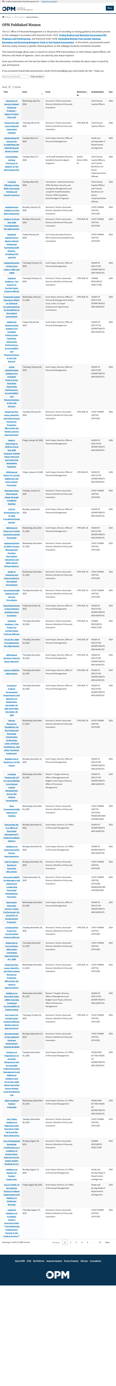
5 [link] (87, 1242)
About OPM (20, 1261)
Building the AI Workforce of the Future (12, 762)
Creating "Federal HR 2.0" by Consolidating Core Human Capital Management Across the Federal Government (12, 787)
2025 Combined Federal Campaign (12, 1103)
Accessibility (95, 1261)
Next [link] (107, 1242)
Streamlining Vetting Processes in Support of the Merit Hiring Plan (11, 163)
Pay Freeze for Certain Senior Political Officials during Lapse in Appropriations (12, 1021)
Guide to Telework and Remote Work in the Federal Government (11, 578)
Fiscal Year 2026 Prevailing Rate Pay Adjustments (12, 642)
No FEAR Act (38, 1261)
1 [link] (64, 1242)
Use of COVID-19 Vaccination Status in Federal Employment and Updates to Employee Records (12, 1194)
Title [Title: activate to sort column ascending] (5, 92)
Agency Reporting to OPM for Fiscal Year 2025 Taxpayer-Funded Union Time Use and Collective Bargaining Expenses (12, 453)
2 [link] (70, 1242)
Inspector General (54, 1261)
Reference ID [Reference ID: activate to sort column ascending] (82, 93)
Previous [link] (56, 1242)
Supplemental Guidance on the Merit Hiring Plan (11, 210)
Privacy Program (71, 1261)
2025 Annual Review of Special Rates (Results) (11, 658)
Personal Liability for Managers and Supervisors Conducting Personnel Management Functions (11, 887)
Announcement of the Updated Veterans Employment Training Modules (12, 1040)
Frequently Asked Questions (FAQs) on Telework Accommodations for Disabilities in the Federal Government (11, 307)
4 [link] (81, 1242)
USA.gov (84, 1261)
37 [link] (100, 1242)
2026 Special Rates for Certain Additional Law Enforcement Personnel (12, 478)
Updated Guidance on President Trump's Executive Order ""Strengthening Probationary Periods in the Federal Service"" (11, 1223)
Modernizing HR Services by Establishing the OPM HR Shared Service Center (11, 144)
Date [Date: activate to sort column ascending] (24, 92)
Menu (110, 8)
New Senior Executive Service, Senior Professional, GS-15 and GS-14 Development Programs (11, 912)
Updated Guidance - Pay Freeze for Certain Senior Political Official (11, 285)
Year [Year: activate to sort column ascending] (111, 92)
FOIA (29, 1261)
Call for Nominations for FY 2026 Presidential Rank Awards (11, 516)
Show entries (11, 87)
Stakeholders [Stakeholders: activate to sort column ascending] (97, 92)
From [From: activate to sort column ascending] (48, 92)
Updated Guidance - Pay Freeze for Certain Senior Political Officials (12, 627)
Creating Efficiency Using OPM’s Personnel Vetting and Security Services (12, 188)
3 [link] (76, 1242)
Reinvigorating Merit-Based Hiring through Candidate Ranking (12, 497)
